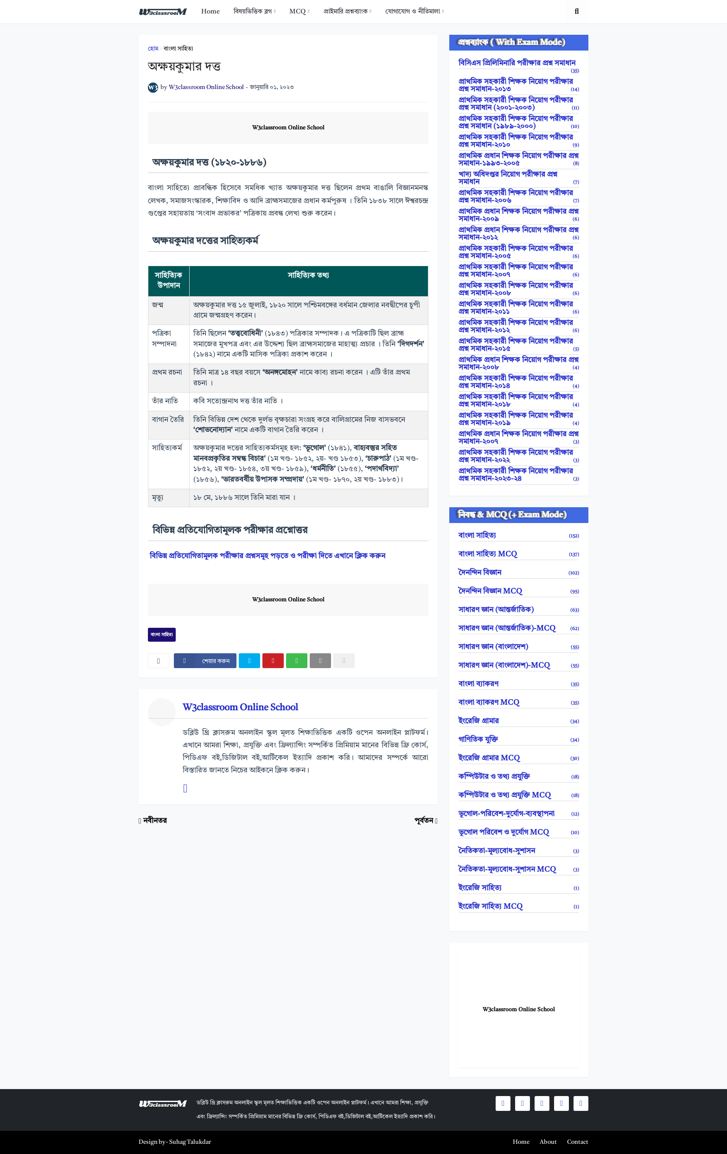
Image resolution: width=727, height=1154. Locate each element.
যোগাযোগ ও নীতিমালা (412, 11)
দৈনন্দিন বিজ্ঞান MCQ (519, 591)
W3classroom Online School (288, 128)
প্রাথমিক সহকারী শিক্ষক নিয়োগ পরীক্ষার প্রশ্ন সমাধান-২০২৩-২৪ (519, 475)
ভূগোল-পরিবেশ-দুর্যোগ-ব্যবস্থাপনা (519, 814)
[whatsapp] (296, 660)
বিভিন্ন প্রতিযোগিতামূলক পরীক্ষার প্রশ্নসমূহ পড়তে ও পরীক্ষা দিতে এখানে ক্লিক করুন (267, 556)
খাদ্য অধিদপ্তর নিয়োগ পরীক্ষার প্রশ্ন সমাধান (519, 178)
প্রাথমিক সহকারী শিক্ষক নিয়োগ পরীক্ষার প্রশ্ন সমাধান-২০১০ (519, 141)
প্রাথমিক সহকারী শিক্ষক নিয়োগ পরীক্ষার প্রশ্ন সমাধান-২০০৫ (519, 252)
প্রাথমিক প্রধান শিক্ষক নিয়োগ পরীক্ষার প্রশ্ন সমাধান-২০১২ (519, 234)
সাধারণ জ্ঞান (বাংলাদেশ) (519, 647)
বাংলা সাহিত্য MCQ (519, 554)
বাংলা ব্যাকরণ (519, 684)
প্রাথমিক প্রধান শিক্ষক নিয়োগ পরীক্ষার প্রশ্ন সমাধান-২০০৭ (519, 438)
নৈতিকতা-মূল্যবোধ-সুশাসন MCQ (519, 869)
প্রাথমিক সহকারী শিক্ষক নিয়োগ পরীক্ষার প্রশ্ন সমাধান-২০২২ (519, 456)
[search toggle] (576, 11)
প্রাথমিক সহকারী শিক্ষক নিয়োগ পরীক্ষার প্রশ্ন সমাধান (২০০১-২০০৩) (519, 104)
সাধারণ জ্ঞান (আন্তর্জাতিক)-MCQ (519, 628)
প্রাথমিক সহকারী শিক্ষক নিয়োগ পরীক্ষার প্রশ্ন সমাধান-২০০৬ (519, 197)
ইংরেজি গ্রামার (519, 721)
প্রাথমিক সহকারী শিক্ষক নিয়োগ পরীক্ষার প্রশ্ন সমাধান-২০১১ (519, 308)
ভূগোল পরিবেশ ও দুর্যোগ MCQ (519, 832)
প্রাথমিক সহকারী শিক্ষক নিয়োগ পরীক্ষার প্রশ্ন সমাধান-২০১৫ (519, 345)
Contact (577, 1142)
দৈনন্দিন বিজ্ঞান (519, 573)
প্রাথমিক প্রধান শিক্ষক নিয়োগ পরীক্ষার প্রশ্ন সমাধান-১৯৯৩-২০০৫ (519, 160)
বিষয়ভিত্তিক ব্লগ (253, 11)
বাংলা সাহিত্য (178, 49)
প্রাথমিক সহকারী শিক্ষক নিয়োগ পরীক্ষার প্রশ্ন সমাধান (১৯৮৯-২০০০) (519, 122)
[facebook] (205, 660)
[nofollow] (344, 660)
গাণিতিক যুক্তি (519, 740)
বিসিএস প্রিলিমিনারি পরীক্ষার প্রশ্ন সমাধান (519, 64)
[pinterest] (273, 660)
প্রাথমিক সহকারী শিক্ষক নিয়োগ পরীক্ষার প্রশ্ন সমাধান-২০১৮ (519, 401)
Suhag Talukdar (190, 1142)
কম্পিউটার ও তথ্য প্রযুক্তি (519, 777)
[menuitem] (210, 11)
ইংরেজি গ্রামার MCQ (519, 758)
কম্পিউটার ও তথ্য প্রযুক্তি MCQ (519, 795)
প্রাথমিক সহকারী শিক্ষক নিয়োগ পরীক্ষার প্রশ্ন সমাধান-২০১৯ (519, 419)
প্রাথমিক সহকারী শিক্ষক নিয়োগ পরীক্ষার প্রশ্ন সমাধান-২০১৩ (519, 85)
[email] (320, 660)
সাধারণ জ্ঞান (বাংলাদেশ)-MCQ (519, 665)
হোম (153, 49)
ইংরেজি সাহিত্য (519, 888)
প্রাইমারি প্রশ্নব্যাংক (346, 11)
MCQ (297, 11)
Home (210, 11)
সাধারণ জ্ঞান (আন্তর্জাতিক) (519, 610)
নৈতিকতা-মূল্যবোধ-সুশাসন (519, 851)
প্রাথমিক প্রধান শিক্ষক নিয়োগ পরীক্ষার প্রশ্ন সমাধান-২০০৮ (519, 364)
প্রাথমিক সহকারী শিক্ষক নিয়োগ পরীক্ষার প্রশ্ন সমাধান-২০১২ (519, 326)
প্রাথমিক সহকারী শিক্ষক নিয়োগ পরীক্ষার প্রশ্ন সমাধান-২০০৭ (519, 271)
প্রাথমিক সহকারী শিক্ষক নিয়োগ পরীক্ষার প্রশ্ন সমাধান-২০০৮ (519, 289)
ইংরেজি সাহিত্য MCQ (519, 907)
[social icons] (503, 1103)
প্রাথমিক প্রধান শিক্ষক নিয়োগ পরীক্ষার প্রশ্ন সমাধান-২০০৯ (519, 215)
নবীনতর (155, 821)
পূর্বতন (424, 821)
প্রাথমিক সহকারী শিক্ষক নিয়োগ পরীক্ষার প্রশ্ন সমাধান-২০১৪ (519, 382)
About (548, 1142)
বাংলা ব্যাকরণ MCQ (519, 703)
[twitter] (249, 660)
